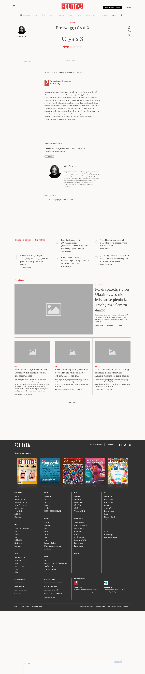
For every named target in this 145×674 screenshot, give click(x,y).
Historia (106, 568)
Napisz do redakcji (19, 649)
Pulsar (46, 623)
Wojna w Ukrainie (20, 620)
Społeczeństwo (109, 571)
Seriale (46, 594)
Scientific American (20, 568)
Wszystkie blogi (79, 574)
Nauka (70, 18)
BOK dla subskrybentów (21, 653)
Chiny (16, 635)
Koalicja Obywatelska (21, 591)
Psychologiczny (79, 600)
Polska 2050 (18, 603)
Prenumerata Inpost (96, 507)
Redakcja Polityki (19, 642)
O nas (106, 595)
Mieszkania (48, 559)
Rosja (16, 632)
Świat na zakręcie (80, 591)
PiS (15, 594)
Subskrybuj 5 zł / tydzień (110, 8)
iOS (75, 650)
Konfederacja (18, 606)
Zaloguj (126, 8)
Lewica (16, 597)
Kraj (35, 18)
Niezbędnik (18, 580)
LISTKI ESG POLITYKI (52, 574)
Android (79, 650)
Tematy (106, 592)
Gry (45, 603)
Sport (106, 577)
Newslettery (108, 559)
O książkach (78, 594)
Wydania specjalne (20, 562)
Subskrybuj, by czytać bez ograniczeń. (63, 147)
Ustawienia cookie (49, 660)
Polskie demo (78, 606)
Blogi (79, 18)
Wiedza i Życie (19, 571)
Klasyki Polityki (109, 580)
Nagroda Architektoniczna (52, 609)
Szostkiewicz (78, 565)
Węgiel (46, 565)
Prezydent (17, 609)
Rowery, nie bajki (80, 603)
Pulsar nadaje (78, 609)
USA (16, 626)
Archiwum (107, 586)
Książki (46, 585)
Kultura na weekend (80, 588)
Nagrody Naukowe (50, 632)
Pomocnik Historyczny (21, 565)
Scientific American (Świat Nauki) (55, 626)
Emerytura (47, 568)
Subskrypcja (110, 507)
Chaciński (77, 568)
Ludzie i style (108, 562)
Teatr (46, 600)
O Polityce (17, 656)
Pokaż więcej (72, 465)
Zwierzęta (107, 583)
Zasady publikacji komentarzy (53, 645)
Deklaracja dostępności (51, 653)
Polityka (17, 559)
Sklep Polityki (108, 598)
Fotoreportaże (108, 565)
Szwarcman (78, 562)
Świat (43, 18)
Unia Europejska (19, 623)
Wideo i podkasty (91, 18)
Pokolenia (104, 18)
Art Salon (47, 612)
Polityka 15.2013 (50, 211)
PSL (15, 600)
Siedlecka (77, 559)
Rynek (52, 18)
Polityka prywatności (50, 649)
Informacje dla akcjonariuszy (53, 656)
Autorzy (106, 589)
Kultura (61, 18)
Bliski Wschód (19, 629)
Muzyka (47, 588)
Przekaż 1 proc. (109, 574)
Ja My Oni (17, 577)
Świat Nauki (18, 574)
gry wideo (49, 219)
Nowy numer (26, 18)
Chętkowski (78, 571)
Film (45, 591)
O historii (77, 597)
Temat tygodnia (79, 585)
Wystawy (47, 597)
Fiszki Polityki (108, 650)
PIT (45, 562)
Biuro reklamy (18, 645)
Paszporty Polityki (50, 606)
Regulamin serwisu (49, 642)
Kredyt (46, 571)
